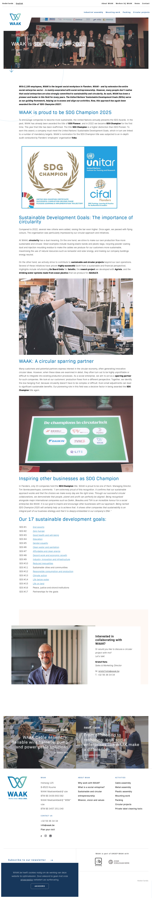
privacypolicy (27, 879)
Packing (127, 12)
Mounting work (113, 12)
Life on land (38, 583)
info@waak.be (48, 825)
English (19, 3)
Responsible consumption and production (53, 571)
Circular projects (141, 12)
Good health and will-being (46, 535)
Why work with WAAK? (89, 782)
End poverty (38, 527)
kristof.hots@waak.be (109, 671)
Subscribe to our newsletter (30, 859)
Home (14, 35)
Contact (146, 3)
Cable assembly (123, 782)
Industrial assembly (93, 12)
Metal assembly (123, 787)
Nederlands (7, 3)
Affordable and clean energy (46, 551)
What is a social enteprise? (91, 787)
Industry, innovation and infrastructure (51, 559)
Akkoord (40, 886)
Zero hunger (39, 531)
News (137, 3)
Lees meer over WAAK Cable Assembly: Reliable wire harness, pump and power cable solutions (40, 742)
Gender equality (40, 543)
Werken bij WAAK (124, 3)
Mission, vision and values (91, 799)
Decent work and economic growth (50, 555)
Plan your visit (48, 829)
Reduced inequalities (43, 563)
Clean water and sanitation (46, 547)
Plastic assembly (123, 791)
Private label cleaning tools (128, 808)
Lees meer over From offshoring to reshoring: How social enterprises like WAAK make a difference (112, 742)
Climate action (40, 575)
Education (38, 539)
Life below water (41, 579)
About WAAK (107, 3)
